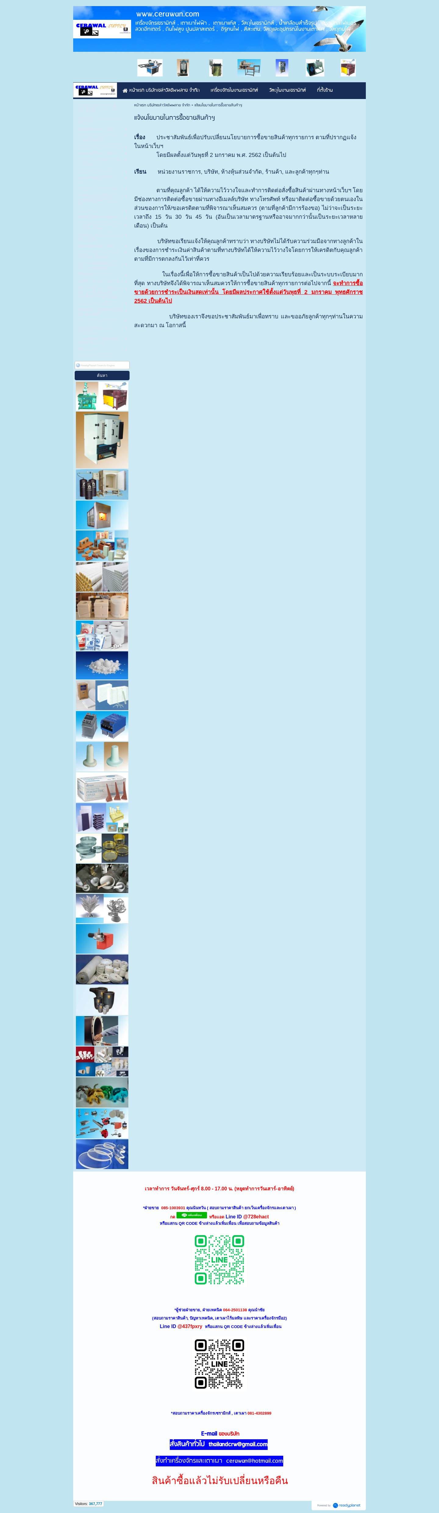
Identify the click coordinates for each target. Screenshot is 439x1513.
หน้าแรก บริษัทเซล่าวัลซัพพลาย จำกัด (162, 105)
